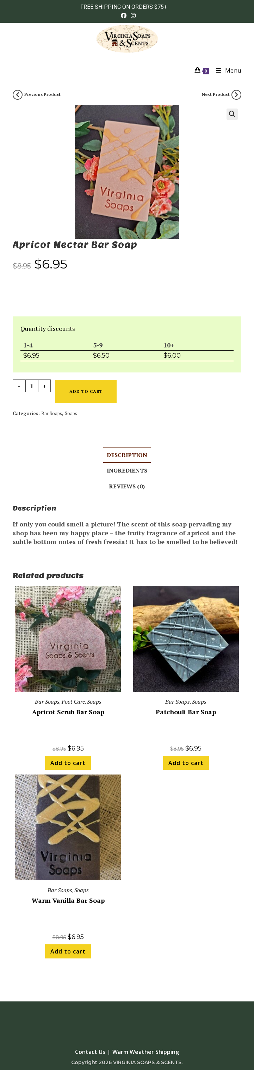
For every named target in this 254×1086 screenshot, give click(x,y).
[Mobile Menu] (226, 70)
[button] (232, 114)
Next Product (216, 94)
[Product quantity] (31, 386)
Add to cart (86, 391)
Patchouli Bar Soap (186, 712)
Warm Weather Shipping (145, 1052)
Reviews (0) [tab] (127, 486)
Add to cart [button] (68, 763)
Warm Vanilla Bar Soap (68, 900)
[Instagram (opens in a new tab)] (132, 15)
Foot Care (73, 701)
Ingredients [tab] (127, 470)
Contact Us (90, 1052)
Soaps (71, 413)
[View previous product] (18, 95)
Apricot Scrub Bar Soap (68, 712)
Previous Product (42, 94)
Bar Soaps (51, 413)
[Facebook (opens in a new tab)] (124, 15)
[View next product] (236, 95)
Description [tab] (127, 455)
